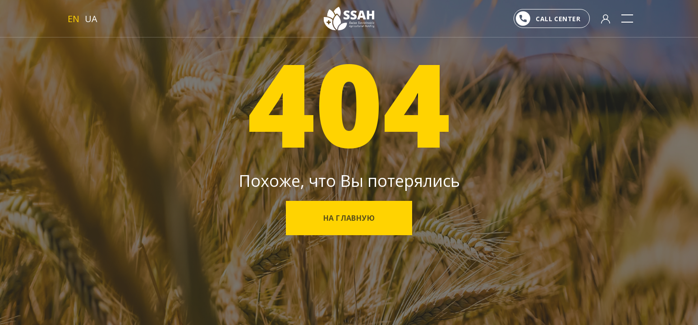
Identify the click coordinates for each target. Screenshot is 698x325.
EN (73, 19)
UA (91, 19)
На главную (349, 218)
